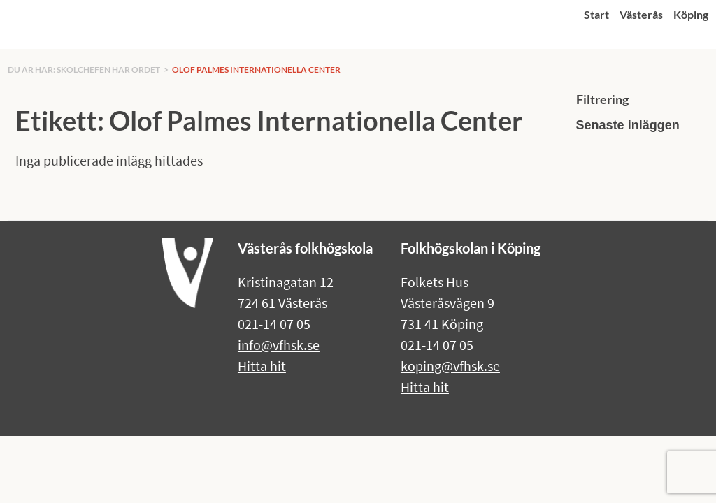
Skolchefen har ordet (108, 69)
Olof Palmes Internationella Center (256, 69)
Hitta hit (262, 365)
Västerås (641, 14)
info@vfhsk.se (279, 344)
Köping (690, 14)
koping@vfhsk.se (450, 365)
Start (596, 14)
